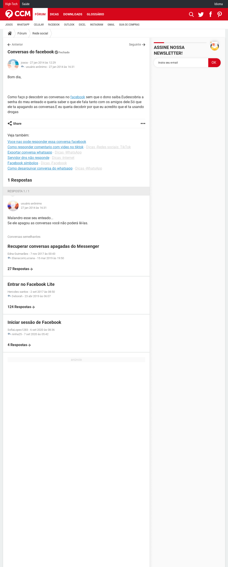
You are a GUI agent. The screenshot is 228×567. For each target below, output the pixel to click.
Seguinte (135, 44)
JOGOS (9, 24)
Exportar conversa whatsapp (30, 152)
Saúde (26, 4)
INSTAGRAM (96, 24)
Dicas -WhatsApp (68, 152)
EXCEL (82, 24)
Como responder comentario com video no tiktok (45, 147)
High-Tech (11, 4)
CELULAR (39, 24)
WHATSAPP (23, 24)
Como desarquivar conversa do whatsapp (40, 168)
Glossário (95, 14)
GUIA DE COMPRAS (129, 24)
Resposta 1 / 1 (19, 191)
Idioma (218, 4)
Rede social (40, 33)
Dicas (54, 14)
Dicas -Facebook (54, 163)
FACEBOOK (54, 24)
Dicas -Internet (63, 158)
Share (17, 123)
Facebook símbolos (23, 163)
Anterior (17, 44)
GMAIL (111, 24)
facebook (77, 97)
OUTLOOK (69, 24)
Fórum (40, 14)
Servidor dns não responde (28, 158)
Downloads (72, 14)
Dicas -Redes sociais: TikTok (108, 147)
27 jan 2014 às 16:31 (62, 66)
